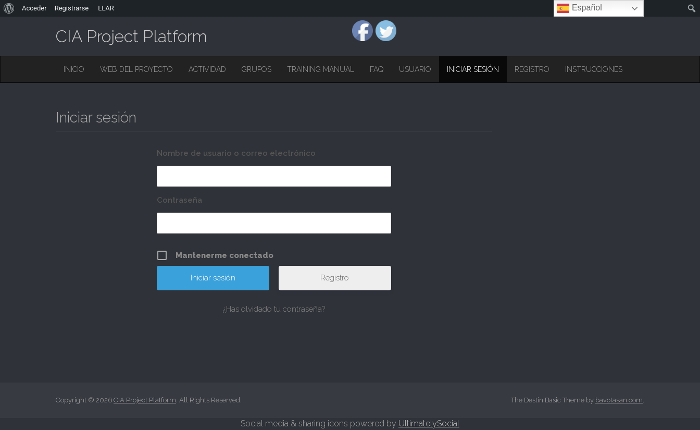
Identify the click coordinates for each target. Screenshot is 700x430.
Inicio (74, 69)
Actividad (207, 69)
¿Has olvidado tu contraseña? (274, 309)
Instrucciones (593, 69)
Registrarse (72, 8)
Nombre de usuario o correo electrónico (236, 153)
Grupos (256, 69)
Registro (532, 69)
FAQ (376, 69)
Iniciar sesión (473, 69)
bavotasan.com (619, 400)
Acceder (34, 8)
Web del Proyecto (136, 69)
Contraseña (179, 200)
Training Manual (320, 69)
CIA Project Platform (131, 36)
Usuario (415, 69)
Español (579, 8)
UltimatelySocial (428, 423)
